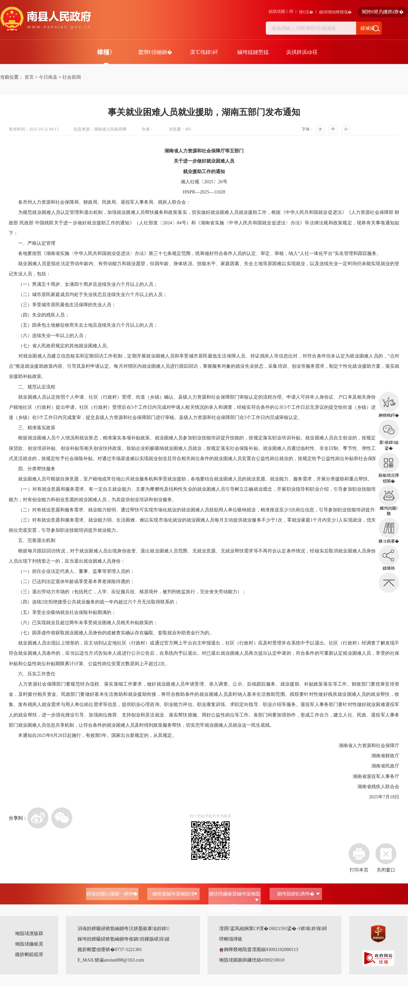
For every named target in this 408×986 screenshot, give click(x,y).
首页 (29, 77)
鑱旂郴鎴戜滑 (29, 954)
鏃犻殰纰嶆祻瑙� (335, 12)
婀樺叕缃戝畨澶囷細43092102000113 (258, 949)
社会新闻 (71, 77)
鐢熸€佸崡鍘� (155, 52)
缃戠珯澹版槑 (29, 933)
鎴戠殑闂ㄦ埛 (281, 11)
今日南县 (48, 77)
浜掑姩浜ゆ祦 (302, 52)
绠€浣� (306, 12)
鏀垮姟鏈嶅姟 (253, 52)
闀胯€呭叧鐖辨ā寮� (383, 11)
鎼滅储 (367, 28)
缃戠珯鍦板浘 (29, 943)
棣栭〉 (106, 52)
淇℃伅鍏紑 (204, 52)
